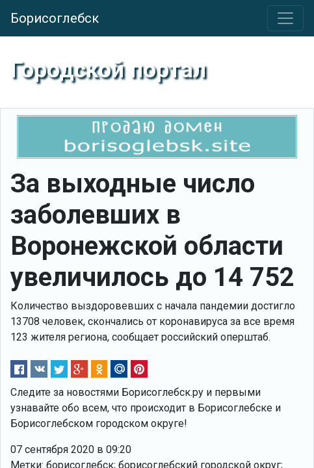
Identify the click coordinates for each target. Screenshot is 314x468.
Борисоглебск (54, 18)
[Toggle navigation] (285, 18)
